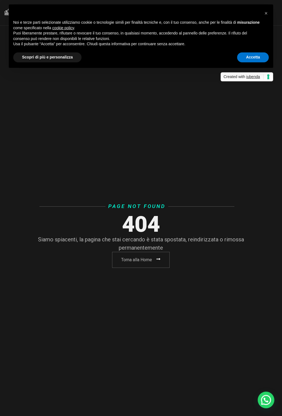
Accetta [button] (253, 57)
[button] (266, 13)
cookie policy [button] (63, 28)
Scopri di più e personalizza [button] (47, 57)
